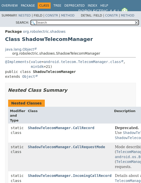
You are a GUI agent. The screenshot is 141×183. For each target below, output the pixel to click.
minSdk (37, 67)
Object (28, 76)
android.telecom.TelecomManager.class (82, 62)
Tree (57, 5)
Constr (51, 15)
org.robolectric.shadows (44, 31)
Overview (10, 5)
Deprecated (74, 5)
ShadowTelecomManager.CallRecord (61, 128)
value (36, 62)
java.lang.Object (19, 49)
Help (104, 5)
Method (68, 15)
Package (28, 5)
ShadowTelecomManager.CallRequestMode (66, 147)
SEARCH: (22, 22)
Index (92, 5)
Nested (24, 15)
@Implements (17, 62)
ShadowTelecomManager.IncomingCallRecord (70, 176)
